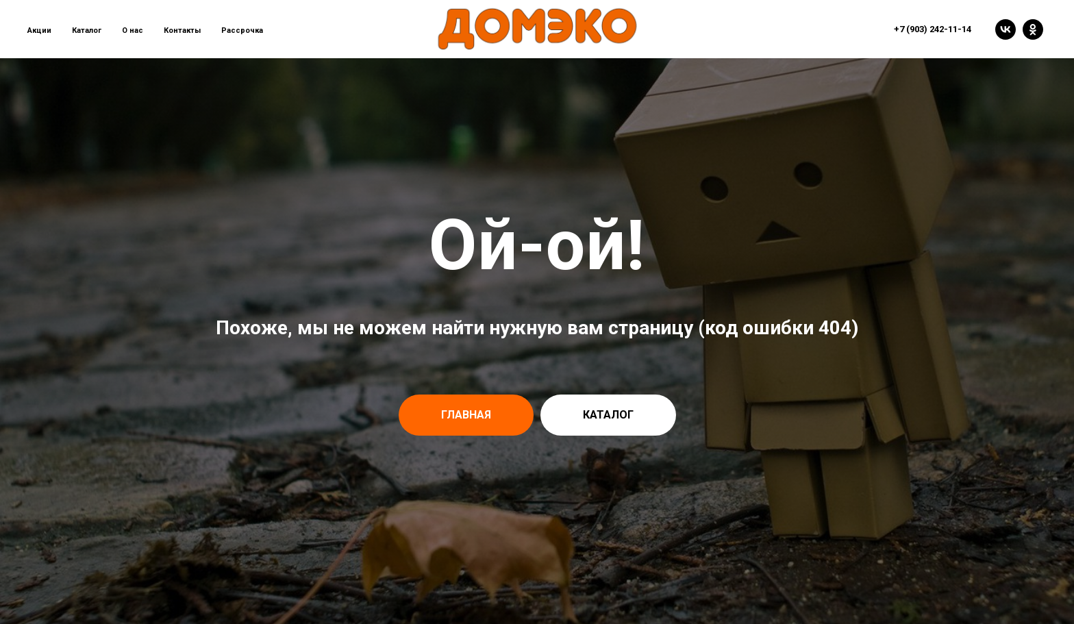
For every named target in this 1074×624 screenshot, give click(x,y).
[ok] (1033, 29)
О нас (132, 30)
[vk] (1005, 29)
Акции (39, 30)
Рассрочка (242, 30)
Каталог (86, 30)
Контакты (182, 30)
